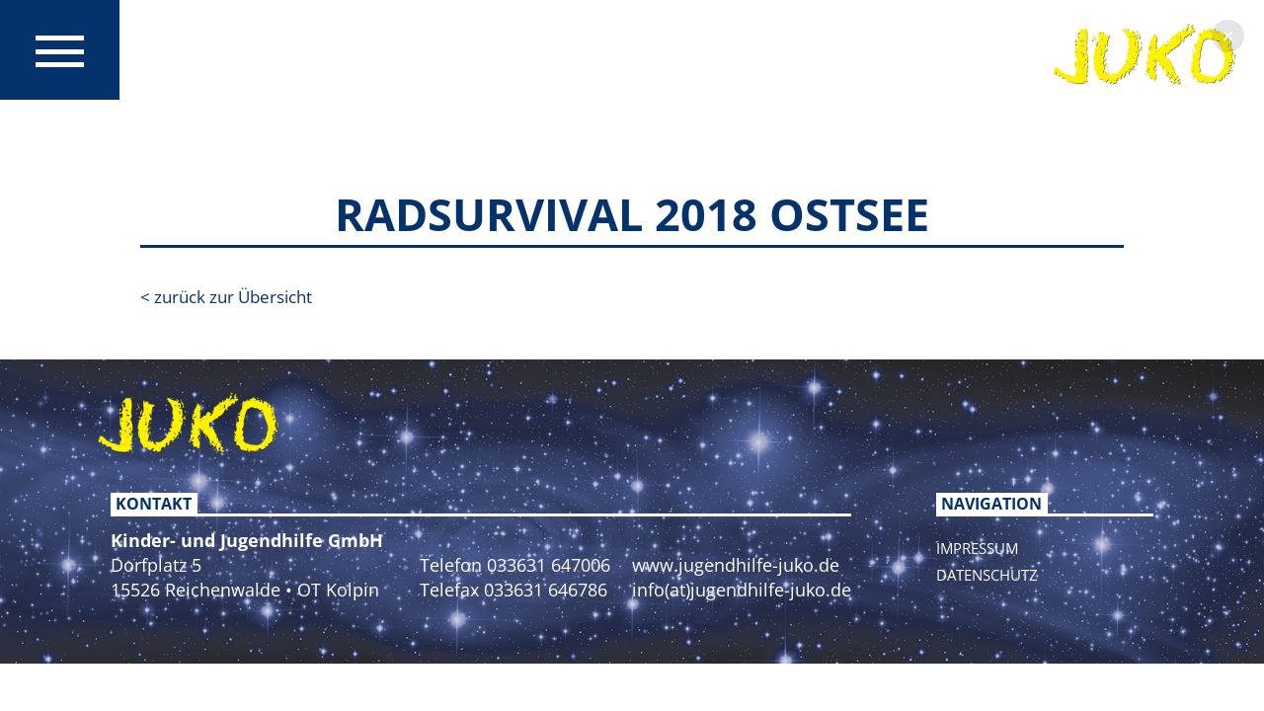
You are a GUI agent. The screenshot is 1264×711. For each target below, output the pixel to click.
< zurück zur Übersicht (226, 296)
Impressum (977, 548)
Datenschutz (987, 575)
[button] (1228, 36)
